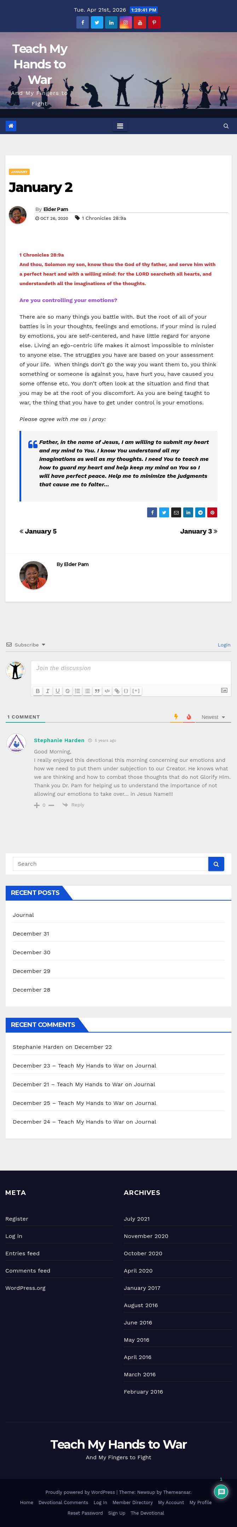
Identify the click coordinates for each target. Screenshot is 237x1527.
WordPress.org (25, 1288)
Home (26, 1502)
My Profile (201, 1502)
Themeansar (176, 1492)
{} (126, 690)
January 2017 (142, 1288)
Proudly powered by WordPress (80, 1492)
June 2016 (138, 1322)
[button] (226, 125)
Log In (100, 1502)
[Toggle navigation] (120, 126)
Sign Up (116, 1513)
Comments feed (28, 1270)
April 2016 (137, 1357)
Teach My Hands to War (39, 64)
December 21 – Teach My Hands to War (68, 1084)
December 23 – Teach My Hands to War (68, 1065)
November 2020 (146, 1236)
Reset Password (85, 1513)
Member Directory (132, 1502)
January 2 (40, 187)
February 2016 (143, 1391)
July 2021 (137, 1218)
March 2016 (140, 1374)
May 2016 (136, 1339)
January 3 (199, 531)
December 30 (32, 952)
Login (223, 645)
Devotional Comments (63, 1502)
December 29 (32, 971)
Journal (23, 915)
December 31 (31, 933)
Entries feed (22, 1253)
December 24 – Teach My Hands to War (68, 1121)
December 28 (31, 989)
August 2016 (141, 1305)
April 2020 (138, 1270)
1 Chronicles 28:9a (104, 218)
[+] (136, 690)
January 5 (38, 531)
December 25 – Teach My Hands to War (68, 1103)
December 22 (93, 1047)
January (19, 172)
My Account (171, 1502)
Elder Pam (56, 209)
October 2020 (143, 1253)
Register (16, 1218)
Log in (13, 1236)
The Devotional (147, 1513)
